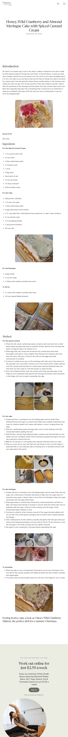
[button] (64, 3)
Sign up (34, 690)
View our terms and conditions (33, 695)
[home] (6, 4)
